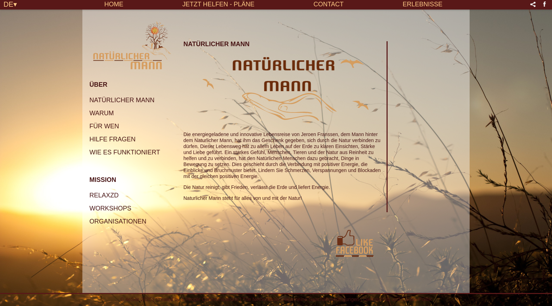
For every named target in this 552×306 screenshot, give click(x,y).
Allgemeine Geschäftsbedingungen (321, 299)
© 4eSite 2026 (136, 299)
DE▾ (10, 3)
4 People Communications (209, 299)
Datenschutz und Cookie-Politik (397, 299)
